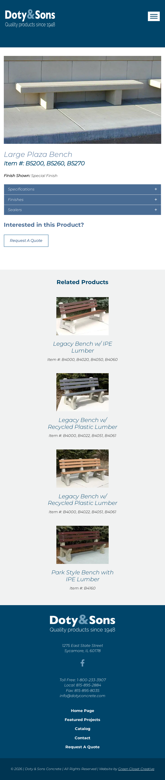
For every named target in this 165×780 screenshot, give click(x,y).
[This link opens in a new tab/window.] (82, 665)
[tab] (82, 189)
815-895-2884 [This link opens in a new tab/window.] (88, 685)
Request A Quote (26, 240)
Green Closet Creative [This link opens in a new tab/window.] (136, 769)
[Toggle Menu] (154, 16)
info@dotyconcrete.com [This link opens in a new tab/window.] (82, 696)
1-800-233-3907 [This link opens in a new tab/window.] (91, 680)
